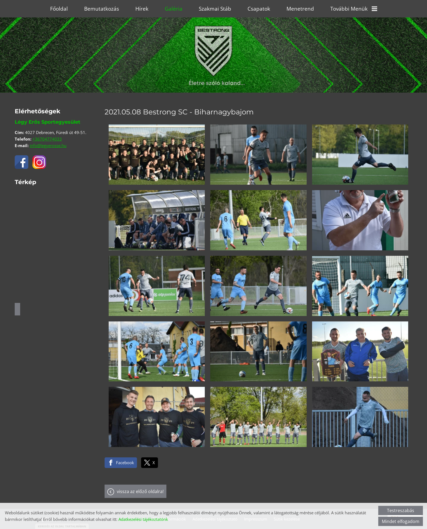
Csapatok (259, 8)
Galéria (173, 8)
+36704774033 (47, 139)
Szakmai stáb (215, 8)
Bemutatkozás (101, 8)
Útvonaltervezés (17, 309)
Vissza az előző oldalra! (140, 491)
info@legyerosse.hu (48, 145)
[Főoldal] (213, 42)
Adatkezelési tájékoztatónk (143, 519)
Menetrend (300, 8)
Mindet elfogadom (400, 521)
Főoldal (59, 8)
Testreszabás (400, 510)
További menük (353, 8)
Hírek (141, 8)
